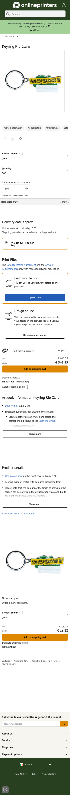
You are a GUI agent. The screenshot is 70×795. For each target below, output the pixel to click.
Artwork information (13, 127)
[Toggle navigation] (6, 5)
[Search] (8, 14)
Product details (34, 127)
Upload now (35, 297)
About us (33, 733)
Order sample (52, 127)
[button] (33, 81)
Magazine (33, 747)
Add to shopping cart (35, 368)
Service (33, 740)
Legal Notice (20, 774)
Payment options (33, 754)
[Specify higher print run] (26, 188)
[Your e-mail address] (31, 724)
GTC (34, 774)
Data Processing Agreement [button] (21, 264)
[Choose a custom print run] (16, 188)
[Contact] (5, 789)
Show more (35, 433)
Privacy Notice (49, 774)
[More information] (21, 153)
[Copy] (49, 27)
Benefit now (35, 30)
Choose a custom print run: (16, 187)
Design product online (35, 335)
